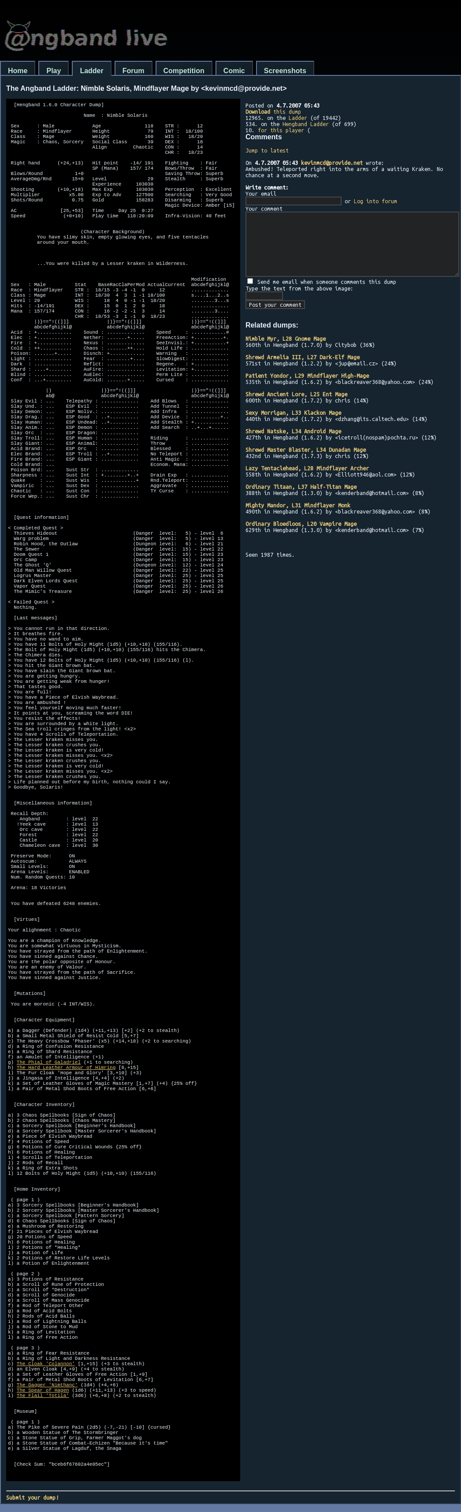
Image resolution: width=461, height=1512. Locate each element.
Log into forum (375, 201)
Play (53, 70)
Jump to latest (267, 150)
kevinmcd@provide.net (332, 163)
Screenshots (285, 70)
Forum (134, 70)
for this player (281, 130)
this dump (273, 111)
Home (17, 70)
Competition (184, 70)
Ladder (91, 70)
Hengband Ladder (306, 124)
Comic (234, 70)
